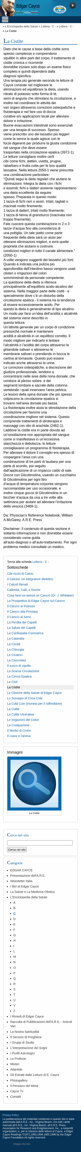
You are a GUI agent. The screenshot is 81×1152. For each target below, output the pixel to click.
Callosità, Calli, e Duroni (23, 590)
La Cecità (13, 644)
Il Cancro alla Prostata (22, 611)
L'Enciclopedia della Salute (21, 26)
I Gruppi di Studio (22, 1042)
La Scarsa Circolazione (23, 671)
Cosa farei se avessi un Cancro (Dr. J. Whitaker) (40, 595)
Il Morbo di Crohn (19, 730)
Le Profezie (18, 1058)
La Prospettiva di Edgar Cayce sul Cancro (36, 601)
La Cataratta (15, 638)
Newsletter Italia (21, 881)
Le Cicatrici (14, 655)
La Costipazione (18, 725)
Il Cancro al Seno (19, 617)
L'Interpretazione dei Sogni (28, 1048)
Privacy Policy (11, 1115)
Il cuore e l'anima (18, 736)
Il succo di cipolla (19, 665)
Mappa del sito (21, 1144)
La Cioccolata (16, 660)
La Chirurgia (15, 649)
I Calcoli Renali (17, 584)
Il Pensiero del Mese (24, 1086)
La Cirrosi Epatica (19, 676)
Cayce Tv (16, 1091)
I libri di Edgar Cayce (24, 886)
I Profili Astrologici (22, 1053)
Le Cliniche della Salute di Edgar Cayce (34, 693)
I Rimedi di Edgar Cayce (27, 1016)
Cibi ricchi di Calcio (20, 573)
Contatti (15, 1096)
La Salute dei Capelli (21, 627)
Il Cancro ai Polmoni (21, 606)
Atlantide (16, 1069)
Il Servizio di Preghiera (25, 1037)
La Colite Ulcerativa (20, 714)
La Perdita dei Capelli (22, 622)
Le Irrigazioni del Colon (23, 720)
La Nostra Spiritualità (24, 1031)
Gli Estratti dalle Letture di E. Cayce (34, 1075)
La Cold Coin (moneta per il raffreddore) (34, 703)
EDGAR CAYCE (21, 870)
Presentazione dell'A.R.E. (27, 875)
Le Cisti (12, 682)
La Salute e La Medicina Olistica (32, 892)
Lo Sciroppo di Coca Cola (24, 698)
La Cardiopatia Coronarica (25, 633)
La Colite (13, 709)
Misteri (14, 1064)
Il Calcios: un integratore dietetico (30, 579)
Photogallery (18, 1080)
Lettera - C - (48, 26)
